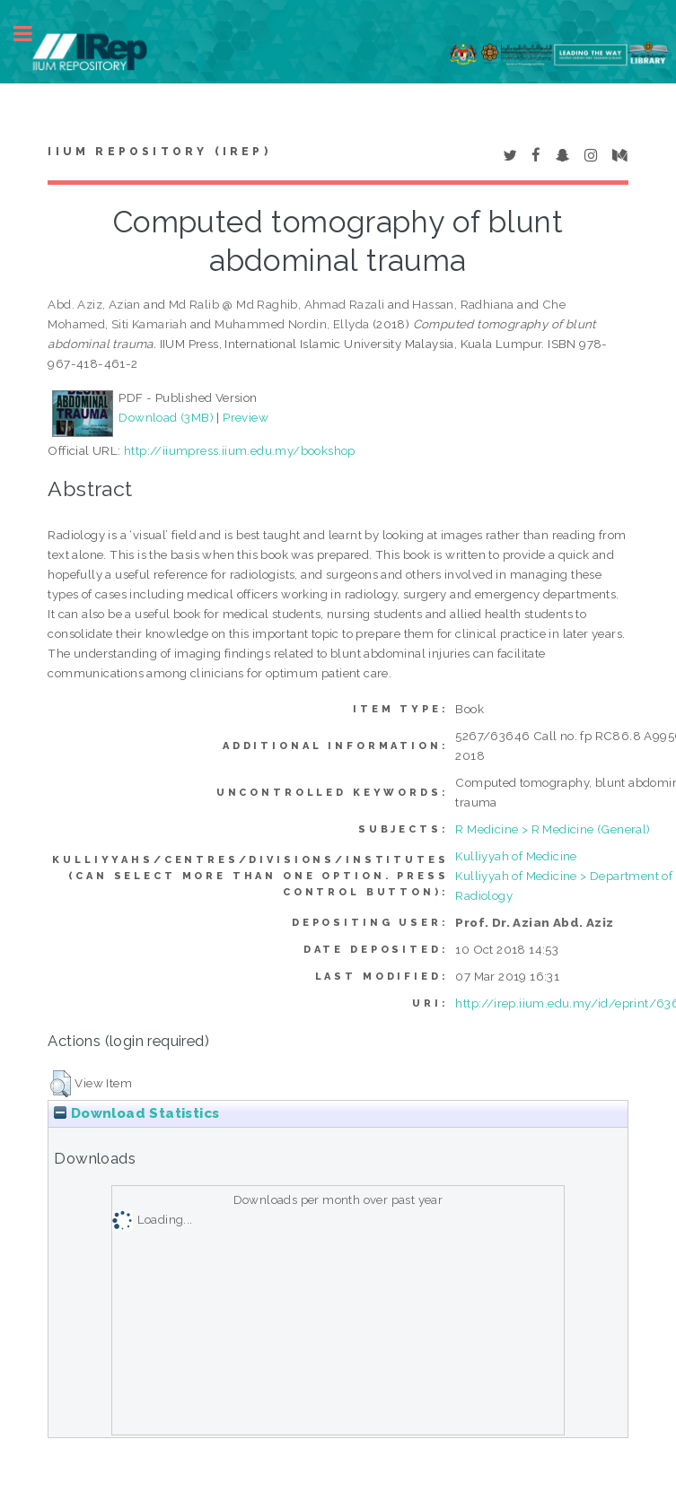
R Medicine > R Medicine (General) (552, 829)
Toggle (32, 33)
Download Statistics (136, 1113)
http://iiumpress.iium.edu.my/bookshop (240, 450)
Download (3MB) (166, 417)
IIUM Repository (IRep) (159, 151)
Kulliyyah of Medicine (515, 856)
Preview (245, 417)
